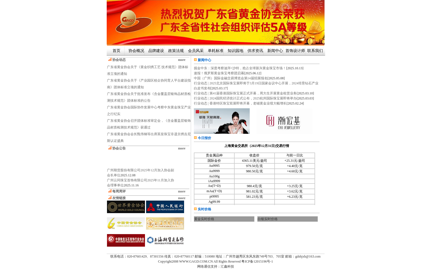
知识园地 (235, 51)
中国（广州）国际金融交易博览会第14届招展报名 (231, 78)
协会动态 (119, 60)
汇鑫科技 (227, 266)
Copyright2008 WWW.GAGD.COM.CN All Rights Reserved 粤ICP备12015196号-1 (215, 261)
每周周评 (119, 191)
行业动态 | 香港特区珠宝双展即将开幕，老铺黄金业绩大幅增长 (240, 103)
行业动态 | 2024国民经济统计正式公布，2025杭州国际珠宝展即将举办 (245, 98)
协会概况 (136, 51)
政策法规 (176, 51)
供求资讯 (255, 51)
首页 (116, 51)
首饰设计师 (295, 51)
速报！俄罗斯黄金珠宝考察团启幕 (219, 73)
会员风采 (196, 51)
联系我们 (315, 51)
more (181, 60)
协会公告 (119, 148)
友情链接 (119, 198)
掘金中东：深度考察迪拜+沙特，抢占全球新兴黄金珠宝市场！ (240, 68)
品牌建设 (156, 51)
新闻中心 (275, 51)
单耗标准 (215, 51)
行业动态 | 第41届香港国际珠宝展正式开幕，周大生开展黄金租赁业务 (245, 93)
